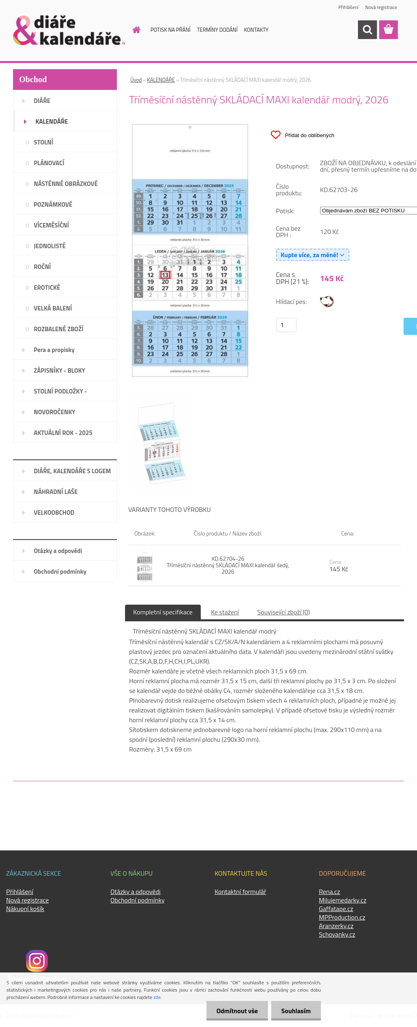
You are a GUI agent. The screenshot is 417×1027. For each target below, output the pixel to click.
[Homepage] (132, 29)
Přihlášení (348, 7)
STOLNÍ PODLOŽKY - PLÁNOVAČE (60, 394)
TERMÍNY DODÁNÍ (217, 30)
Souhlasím (296, 1011)
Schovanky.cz (337, 934)
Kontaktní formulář (240, 891)
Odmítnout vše (237, 1011)
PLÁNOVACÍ (49, 163)
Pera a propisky (54, 349)
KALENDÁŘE (51, 121)
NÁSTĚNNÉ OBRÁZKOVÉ (66, 183)
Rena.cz (329, 891)
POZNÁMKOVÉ (53, 204)
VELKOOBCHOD (54, 512)
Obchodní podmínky (60, 571)
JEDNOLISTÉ (50, 246)
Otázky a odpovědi (58, 550)
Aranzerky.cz (336, 926)
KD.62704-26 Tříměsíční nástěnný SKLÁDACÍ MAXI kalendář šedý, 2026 (228, 565)
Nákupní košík (25, 908)
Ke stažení (225, 612)
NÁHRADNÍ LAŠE (56, 491)
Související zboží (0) (283, 612)
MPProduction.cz (342, 917)
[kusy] (286, 325)
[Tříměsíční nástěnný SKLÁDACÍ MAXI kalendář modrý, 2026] (190, 126)
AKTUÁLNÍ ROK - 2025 (63, 432)
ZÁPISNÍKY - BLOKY (59, 370)
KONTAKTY (256, 30)
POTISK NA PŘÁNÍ (171, 30)
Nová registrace (381, 7)
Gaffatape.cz (336, 908)
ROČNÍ (42, 266)
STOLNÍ (43, 142)
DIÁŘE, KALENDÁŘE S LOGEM (72, 471)
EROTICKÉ (47, 287)
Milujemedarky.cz (343, 900)
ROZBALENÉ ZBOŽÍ (58, 329)
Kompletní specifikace (163, 612)
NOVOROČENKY (54, 412)
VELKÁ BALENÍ (53, 308)
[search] (367, 29)
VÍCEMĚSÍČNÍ (51, 225)
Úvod (136, 80)
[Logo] (69, 30)
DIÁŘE (42, 100)
